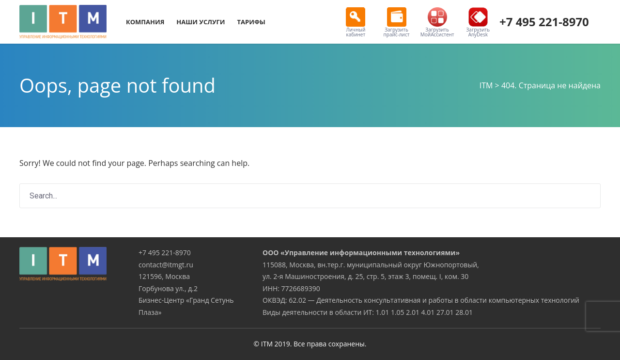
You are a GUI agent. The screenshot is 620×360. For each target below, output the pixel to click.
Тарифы (251, 21)
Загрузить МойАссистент (437, 22)
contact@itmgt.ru (166, 264)
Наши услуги (200, 21)
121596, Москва (164, 276)
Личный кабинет (355, 22)
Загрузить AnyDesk (478, 22)
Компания (145, 21)
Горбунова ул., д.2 (168, 288)
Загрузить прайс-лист (397, 22)
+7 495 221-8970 (544, 22)
